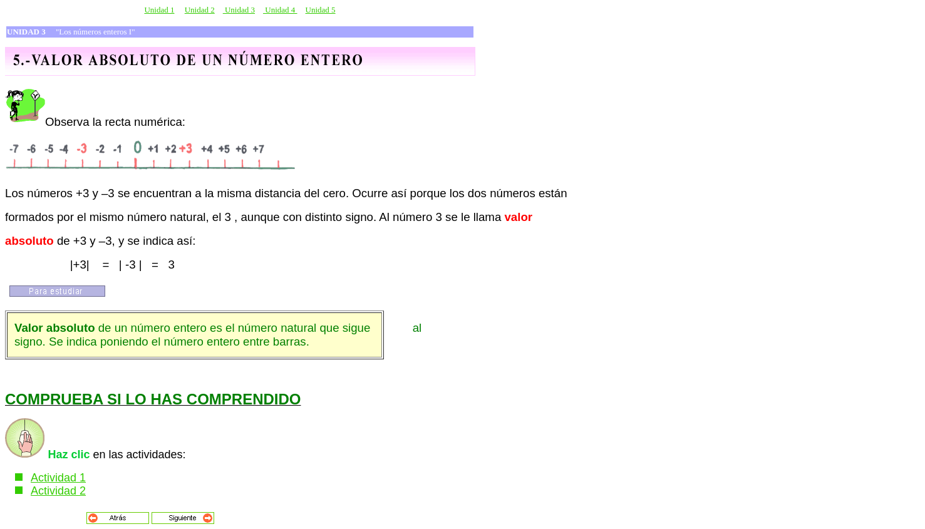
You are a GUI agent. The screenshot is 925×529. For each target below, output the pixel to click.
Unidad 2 (200, 9)
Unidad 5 (321, 9)
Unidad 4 (280, 9)
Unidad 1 (159, 9)
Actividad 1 (58, 477)
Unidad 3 (239, 9)
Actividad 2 (58, 491)
